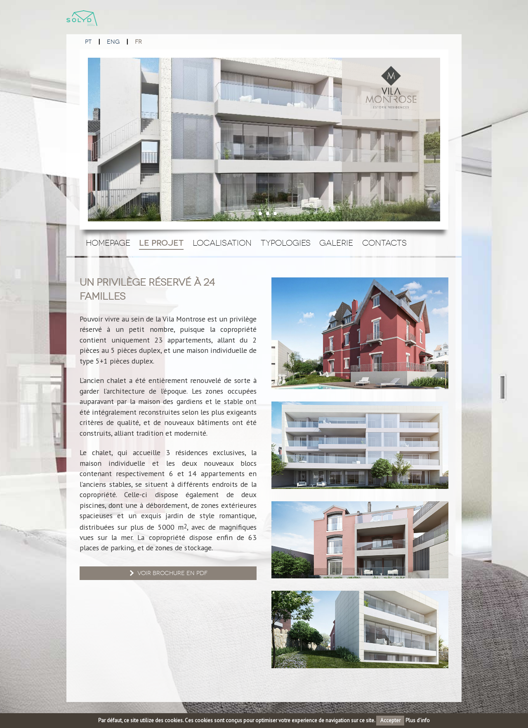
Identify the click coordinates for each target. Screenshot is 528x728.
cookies (174, 720)
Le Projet (161, 243)
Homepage (108, 243)
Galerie (336, 243)
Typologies (286, 243)
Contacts (384, 243)
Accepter (390, 720)
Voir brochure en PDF (167, 573)
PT (88, 41)
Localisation (222, 243)
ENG (113, 41)
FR (138, 41)
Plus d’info (417, 720)
